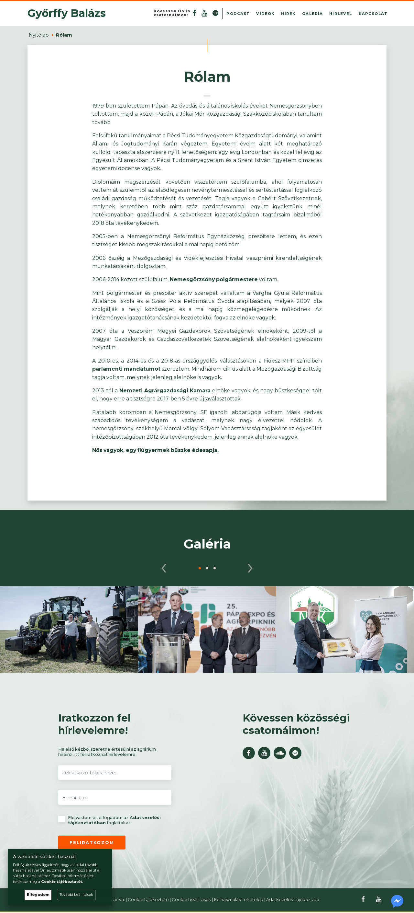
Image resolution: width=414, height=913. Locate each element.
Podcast (238, 13)
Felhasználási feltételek (238, 899)
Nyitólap (39, 35)
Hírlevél (340, 13)
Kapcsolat (373, 13)
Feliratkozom (92, 842)
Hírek (288, 13)
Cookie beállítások (191, 899)
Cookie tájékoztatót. (62, 881)
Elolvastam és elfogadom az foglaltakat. (109, 820)
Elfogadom (38, 894)
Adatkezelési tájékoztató (292, 899)
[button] (199, 568)
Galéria (312, 13)
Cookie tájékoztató (148, 899)
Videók (265, 13)
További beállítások (76, 894)
